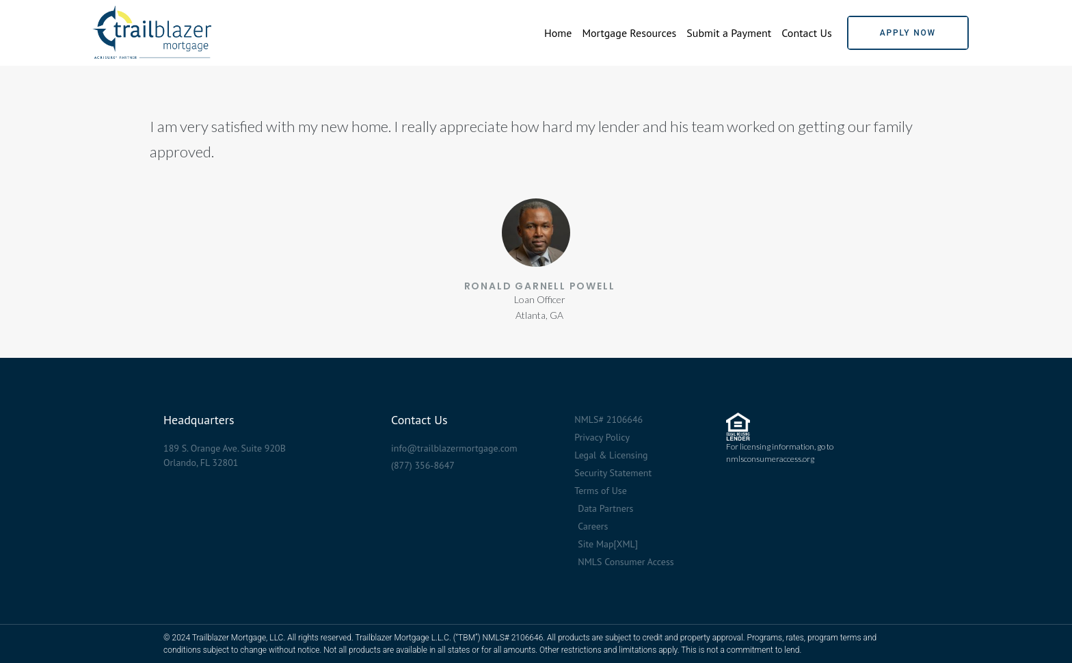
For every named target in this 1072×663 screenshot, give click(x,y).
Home (558, 33)
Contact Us (806, 33)
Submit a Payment (728, 33)
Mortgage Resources (629, 33)
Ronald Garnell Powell (539, 286)
